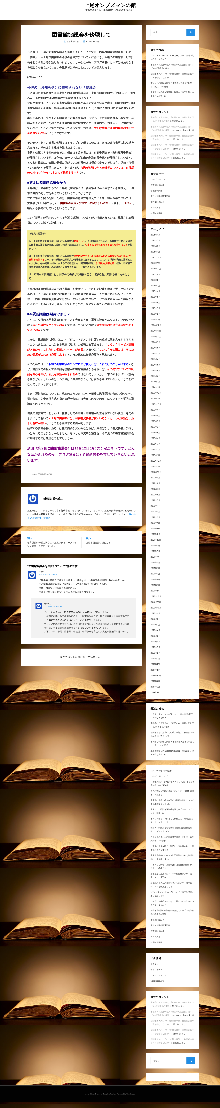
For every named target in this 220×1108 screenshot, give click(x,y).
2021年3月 (155, 585)
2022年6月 (155, 501)
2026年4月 (155, 241)
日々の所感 (155, 214)
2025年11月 (156, 269)
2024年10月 (156, 342)
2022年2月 (155, 523)
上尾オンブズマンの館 (110, 7)
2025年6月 (155, 297)
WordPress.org (157, 987)
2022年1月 (155, 529)
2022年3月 (155, 518)
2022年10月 (156, 478)
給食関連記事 (156, 219)
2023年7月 (155, 427)
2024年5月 (155, 371)
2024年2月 (155, 388)
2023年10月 (156, 410)
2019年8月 (155, 693)
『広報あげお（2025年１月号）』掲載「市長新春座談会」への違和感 (173, 790)
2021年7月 (155, 563)
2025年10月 (156, 275)
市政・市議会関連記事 (160, 202)
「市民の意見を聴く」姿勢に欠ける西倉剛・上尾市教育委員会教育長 (172, 854)
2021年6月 (155, 568)
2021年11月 (156, 540)
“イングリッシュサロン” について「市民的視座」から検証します (172, 900)
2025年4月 (155, 309)
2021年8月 (155, 557)
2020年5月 (156, 642)
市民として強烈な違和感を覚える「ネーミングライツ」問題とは (172, 817)
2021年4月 (155, 580)
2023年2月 (155, 456)
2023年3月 (155, 450)
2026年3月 (155, 246)
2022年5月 (155, 506)
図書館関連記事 (45, 465)
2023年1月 (155, 461)
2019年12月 (156, 670)
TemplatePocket (109, 1100)
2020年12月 (156, 602)
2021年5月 (155, 574)
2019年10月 (156, 681)
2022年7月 (155, 495)
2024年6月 (155, 365)
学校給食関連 (156, 197)
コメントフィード (158, 981)
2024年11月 (156, 337)
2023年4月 (155, 444)
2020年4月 (156, 648)
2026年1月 (155, 258)
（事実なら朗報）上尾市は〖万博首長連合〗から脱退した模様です (172, 872)
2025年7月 (155, 292)
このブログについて (159, 185)
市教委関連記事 (157, 208)
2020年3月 (156, 653)
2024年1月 (155, 393)
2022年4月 (155, 512)
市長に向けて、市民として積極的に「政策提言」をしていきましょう (172, 826)
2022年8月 (155, 489)
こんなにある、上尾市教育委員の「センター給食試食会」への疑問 (172, 845)
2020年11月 (156, 608)
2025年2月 (155, 320)
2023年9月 (155, 416)
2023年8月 (156, 422)
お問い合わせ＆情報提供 (161, 777)
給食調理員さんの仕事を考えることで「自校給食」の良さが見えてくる (171, 891)
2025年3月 (155, 314)
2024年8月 (156, 354)
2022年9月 (155, 484)
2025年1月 (155, 325)
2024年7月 (155, 359)
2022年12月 (156, 467)
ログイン (154, 970)
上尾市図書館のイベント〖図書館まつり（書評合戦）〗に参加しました (172, 863)
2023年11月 (156, 405)
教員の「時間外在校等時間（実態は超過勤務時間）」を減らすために (171, 836)
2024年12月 (156, 331)
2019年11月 (156, 676)
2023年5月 (155, 439)
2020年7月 (155, 631)
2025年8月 (156, 286)
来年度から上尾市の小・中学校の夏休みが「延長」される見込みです (171, 882)
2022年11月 (156, 472)
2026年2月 (155, 252)
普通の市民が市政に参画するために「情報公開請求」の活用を (172, 799)
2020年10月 (156, 614)
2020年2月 (155, 659)
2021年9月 (155, 552)
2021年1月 (155, 597)
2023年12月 (156, 399)
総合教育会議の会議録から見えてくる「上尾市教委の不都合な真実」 (172, 918)
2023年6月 (155, 433)
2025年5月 (155, 303)
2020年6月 (156, 636)
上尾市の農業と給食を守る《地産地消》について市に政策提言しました (172, 808)
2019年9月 (155, 687)
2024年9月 (155, 348)
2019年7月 (155, 698)
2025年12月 (156, 263)
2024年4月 (156, 376)
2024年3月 (155, 382)
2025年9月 (155, 280)
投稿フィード (156, 976)
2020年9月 (156, 619)
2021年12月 (156, 535)
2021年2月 (155, 591)
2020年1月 (155, 664)
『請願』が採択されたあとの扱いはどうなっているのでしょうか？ (172, 909)
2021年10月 (156, 546)
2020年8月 (156, 625)
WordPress (130, 1100)
